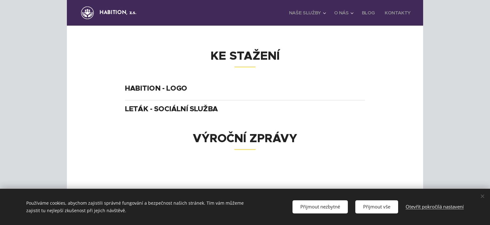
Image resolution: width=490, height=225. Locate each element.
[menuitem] (306, 13)
